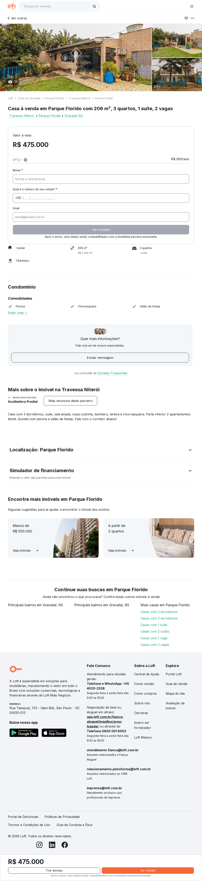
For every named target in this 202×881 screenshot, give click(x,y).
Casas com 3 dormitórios (159, 618)
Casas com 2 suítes (154, 631)
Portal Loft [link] (173, 674)
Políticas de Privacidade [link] (62, 817)
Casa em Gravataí (29, 98)
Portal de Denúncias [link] (23, 817)
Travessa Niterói (79, 98)
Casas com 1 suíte (153, 625)
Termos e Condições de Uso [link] (29, 825)
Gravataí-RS (74, 116)
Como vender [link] (144, 684)
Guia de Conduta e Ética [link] (74, 825)
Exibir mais (18, 313)
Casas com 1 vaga (153, 638)
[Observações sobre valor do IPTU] (25, 160)
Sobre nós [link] (142, 703)
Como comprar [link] (145, 693)
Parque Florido (54, 98)
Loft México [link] (143, 737)
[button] (101, 450)
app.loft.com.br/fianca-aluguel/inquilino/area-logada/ (105, 721)
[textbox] (59, 6)
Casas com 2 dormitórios (159, 612)
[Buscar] (94, 6)
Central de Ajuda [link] (146, 674)
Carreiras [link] (141, 713)
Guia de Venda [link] (176, 684)
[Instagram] (39, 845)
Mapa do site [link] (175, 693)
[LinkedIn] (52, 845)
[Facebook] (65, 845)
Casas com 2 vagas (154, 645)
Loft (10, 98)
